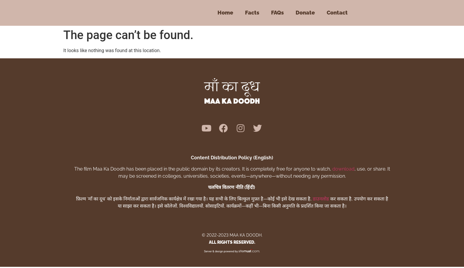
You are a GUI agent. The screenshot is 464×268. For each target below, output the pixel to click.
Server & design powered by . (232, 252)
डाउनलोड (321, 200)
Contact (337, 12)
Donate (305, 12)
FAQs (277, 12)
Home (225, 12)
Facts (252, 12)
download (343, 170)
